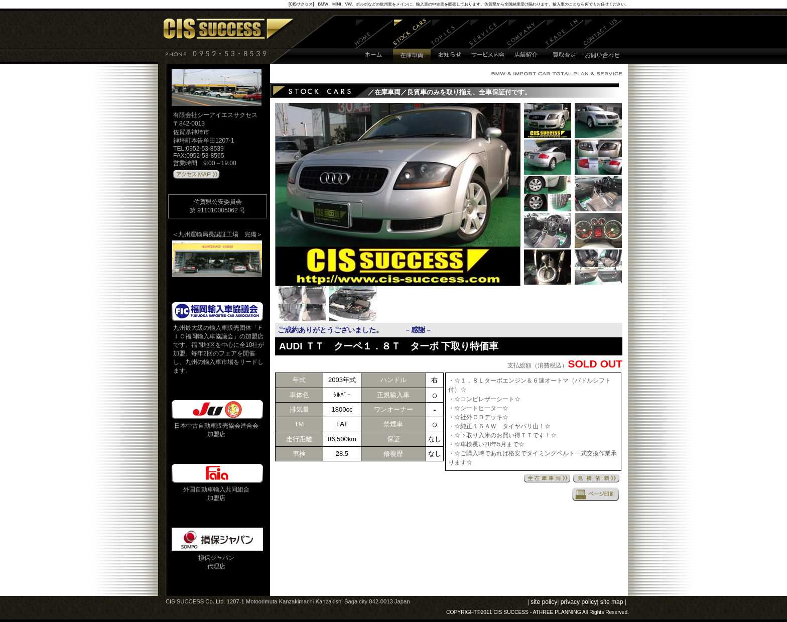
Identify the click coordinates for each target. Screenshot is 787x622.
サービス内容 (488, 41)
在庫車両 (412, 41)
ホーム (373, 41)
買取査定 (564, 41)
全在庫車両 (547, 478)
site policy (544, 601)
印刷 (595, 494)
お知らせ (450, 41)
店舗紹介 (526, 41)
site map (611, 601)
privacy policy (579, 601)
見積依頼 (596, 478)
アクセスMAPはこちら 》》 (196, 174)
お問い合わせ (602, 41)
